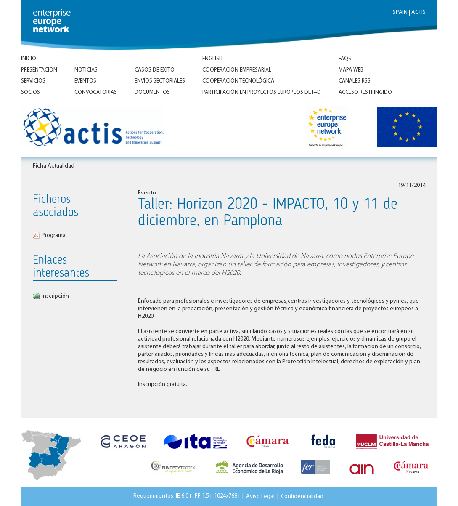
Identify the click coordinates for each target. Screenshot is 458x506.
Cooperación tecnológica (238, 81)
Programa (54, 235)
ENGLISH (212, 58)
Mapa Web (351, 70)
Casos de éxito (155, 70)
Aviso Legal (260, 496)
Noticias (86, 70)
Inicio (28, 58)
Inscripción (55, 296)
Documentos (152, 92)
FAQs (345, 58)
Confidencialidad (302, 496)
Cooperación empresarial (236, 70)
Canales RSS (355, 81)
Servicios (33, 81)
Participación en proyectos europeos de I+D (261, 92)
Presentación (39, 70)
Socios (30, 92)
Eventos (85, 81)
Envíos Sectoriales (160, 81)
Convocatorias (95, 92)
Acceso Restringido (365, 92)
